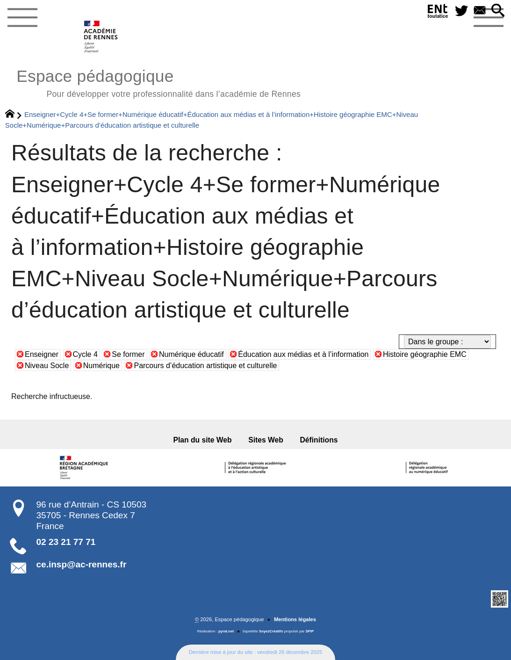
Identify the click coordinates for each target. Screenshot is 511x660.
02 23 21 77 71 (66, 542)
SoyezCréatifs (271, 631)
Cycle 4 (85, 354)
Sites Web (265, 440)
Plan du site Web (202, 440)
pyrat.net (226, 631)
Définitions (319, 440)
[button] (498, 11)
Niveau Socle (47, 366)
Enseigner (41, 354)
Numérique (101, 366)
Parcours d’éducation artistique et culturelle (205, 366)
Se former (128, 354)
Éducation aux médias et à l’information (303, 354)
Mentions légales (295, 619)
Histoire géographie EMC (425, 354)
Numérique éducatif (191, 354)
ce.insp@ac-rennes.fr (81, 564)
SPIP (309, 631)
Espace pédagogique (158, 82)
